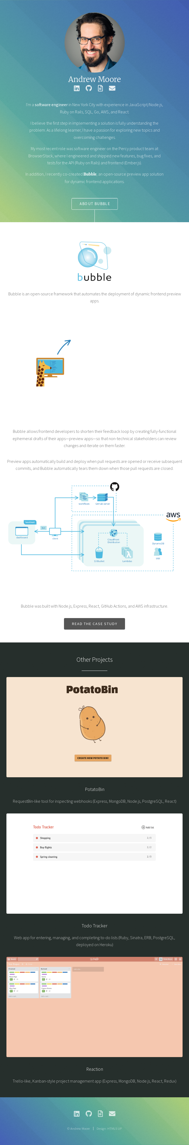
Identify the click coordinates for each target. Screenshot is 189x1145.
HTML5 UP (114, 1128)
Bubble (89, 174)
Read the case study (94, 623)
